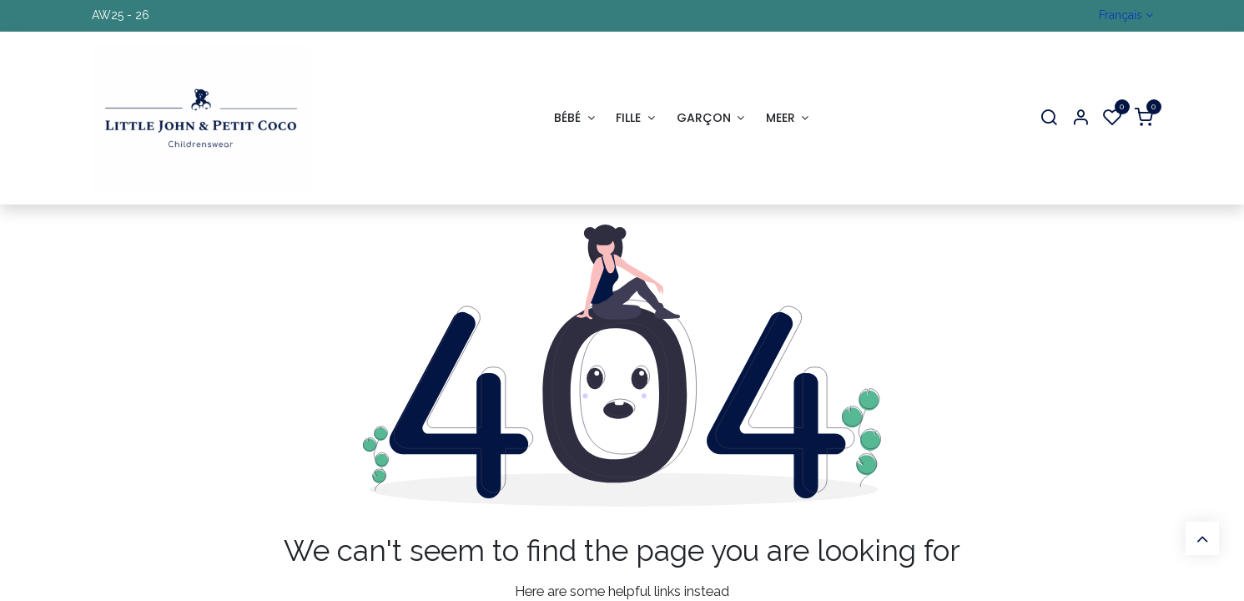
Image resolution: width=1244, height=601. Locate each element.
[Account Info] (1080, 118)
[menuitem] (574, 118)
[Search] (1049, 118)
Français (1120, 15)
